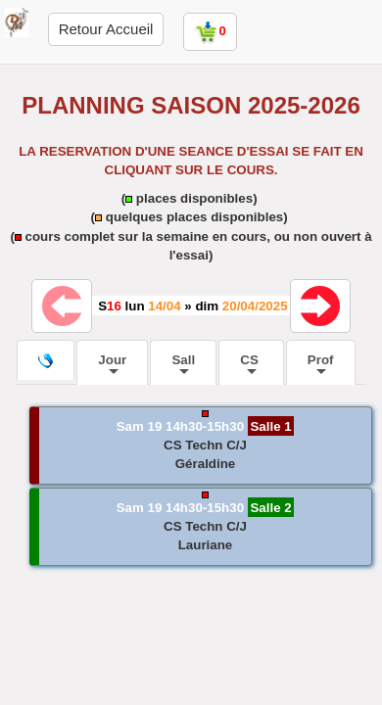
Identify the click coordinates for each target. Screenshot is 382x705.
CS (250, 363)
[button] (200, 445)
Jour (112, 363)
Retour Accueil (106, 29)
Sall (183, 363)
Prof (321, 363)
